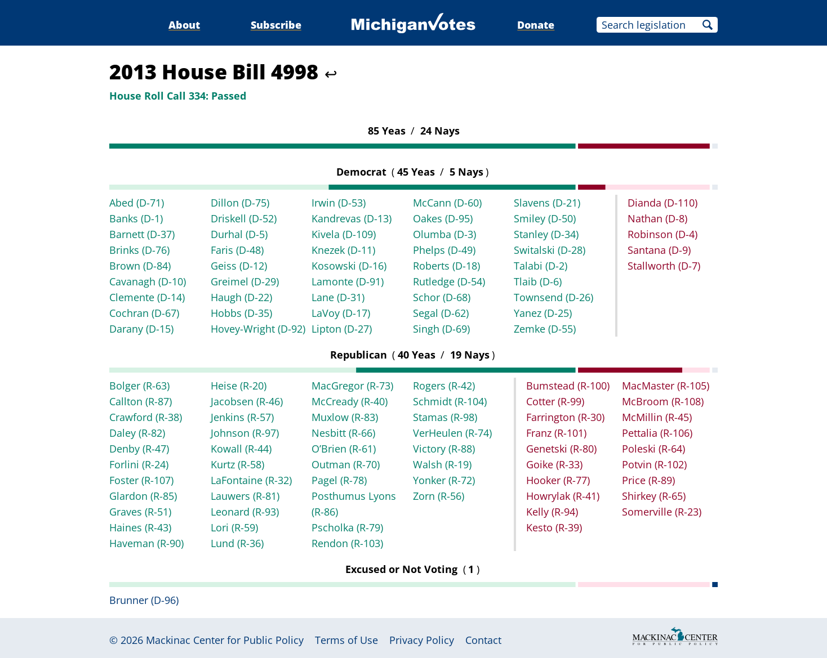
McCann (447, 202)
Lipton (342, 328)
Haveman (146, 543)
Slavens (547, 202)
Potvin (654, 464)
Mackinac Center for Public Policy (225, 640)
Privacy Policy (421, 640)
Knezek (343, 250)
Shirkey (654, 496)
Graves (140, 511)
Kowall (241, 448)
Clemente (147, 297)
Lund (237, 543)
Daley (137, 433)
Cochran (144, 313)
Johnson (245, 433)
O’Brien (344, 448)
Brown (140, 265)
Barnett (142, 234)
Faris (237, 250)
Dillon (240, 202)
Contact (483, 640)
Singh (441, 328)
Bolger (139, 385)
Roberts (446, 265)
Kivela (344, 234)
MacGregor (352, 385)
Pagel (339, 480)
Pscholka (347, 527)
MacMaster (665, 385)
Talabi (540, 265)
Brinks (139, 250)
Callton (140, 401)
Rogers (444, 385)
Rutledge (449, 281)
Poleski (653, 448)
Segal (441, 313)
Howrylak (562, 496)
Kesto (554, 527)
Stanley (546, 234)
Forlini (138, 464)
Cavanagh (147, 281)
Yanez (543, 313)
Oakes (443, 218)
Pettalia (657, 433)
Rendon (347, 543)
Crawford (145, 417)
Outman (346, 464)
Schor (441, 297)
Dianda (662, 202)
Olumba (444, 234)
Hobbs (241, 313)
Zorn (438, 496)
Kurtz (237, 464)
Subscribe (276, 25)
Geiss (239, 265)
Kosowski (349, 265)
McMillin (657, 417)
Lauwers (245, 496)
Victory (444, 448)
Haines (140, 527)
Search (707, 25)
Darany (141, 328)
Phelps (444, 250)
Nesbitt (343, 433)
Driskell (244, 218)
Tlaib (538, 281)
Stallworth (664, 265)
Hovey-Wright (258, 328)
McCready (350, 401)
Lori (234, 527)
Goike (554, 464)
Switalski (549, 250)
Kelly (552, 511)
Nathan (657, 218)
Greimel (245, 281)
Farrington (565, 417)
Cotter (555, 401)
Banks (136, 218)
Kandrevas (352, 218)
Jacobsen (247, 401)
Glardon (143, 496)
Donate (535, 25)
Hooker (558, 480)
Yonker (444, 480)
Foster (141, 480)
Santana (659, 250)
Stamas (445, 417)
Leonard (245, 511)
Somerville (661, 511)
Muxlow (345, 417)
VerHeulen (452, 433)
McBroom (663, 401)
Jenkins (242, 417)
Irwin (339, 202)
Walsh (442, 464)
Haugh (241, 297)
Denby (139, 448)
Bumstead (568, 385)
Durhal (239, 234)
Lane (338, 297)
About (184, 25)
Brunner (144, 600)
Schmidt (450, 401)
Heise (238, 385)
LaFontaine (251, 480)
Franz (556, 433)
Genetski (561, 448)
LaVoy (341, 313)
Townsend (553, 297)
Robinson (662, 234)
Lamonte (348, 281)
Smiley (545, 218)
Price (648, 480)
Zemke (545, 328)
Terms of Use (346, 640)
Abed (136, 202)
